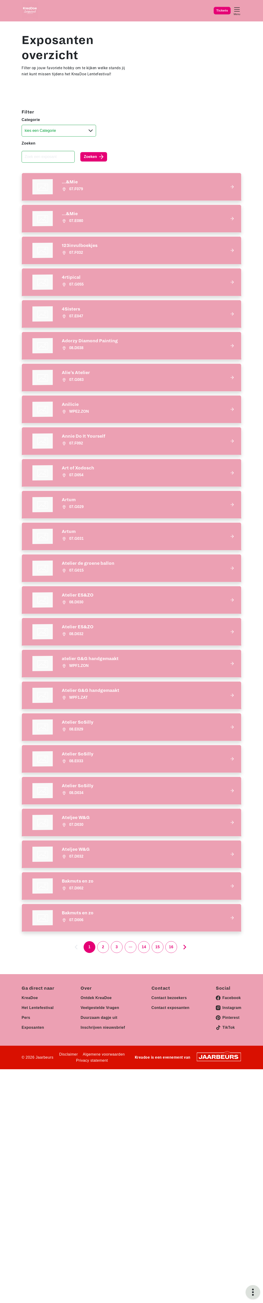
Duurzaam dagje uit (99, 1135)
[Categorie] (59, 131)
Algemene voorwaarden (104, 1171)
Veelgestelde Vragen (100, 1125)
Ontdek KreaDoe (96, 1115)
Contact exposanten (170, 1125)
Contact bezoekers (169, 1115)
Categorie (31, 120)
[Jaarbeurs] (219, 1173)
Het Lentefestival (38, 1125)
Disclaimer (68, 1171)
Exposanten (33, 1144)
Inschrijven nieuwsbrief (103, 1144)
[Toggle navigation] (236, 11)
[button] (131, 187)
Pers (26, 1135)
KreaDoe (30, 1115)
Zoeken (28, 143)
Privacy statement (92, 1177)
